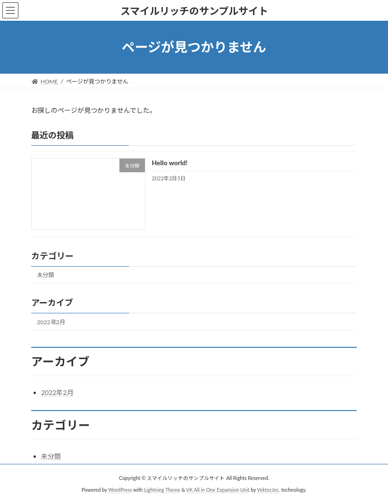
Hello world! (170, 163)
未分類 (45, 274)
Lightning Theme (162, 489)
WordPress (120, 489)
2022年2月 (51, 321)
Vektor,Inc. (268, 489)
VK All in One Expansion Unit (217, 489)
